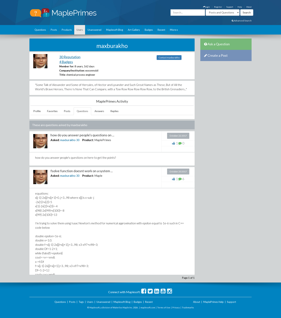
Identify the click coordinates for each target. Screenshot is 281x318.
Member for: (66, 66)
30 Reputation (70, 57)
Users (80, 29)
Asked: (55, 140)
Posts (54, 29)
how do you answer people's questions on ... (82, 135)
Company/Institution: (72, 70)
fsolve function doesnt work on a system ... (82, 171)
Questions (40, 29)
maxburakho (68, 140)
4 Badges (66, 62)
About (249, 7)
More (174, 29)
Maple (98, 175)
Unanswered (94, 29)
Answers (99, 111)
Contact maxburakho (169, 57)
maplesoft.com (147, 307)
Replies (114, 111)
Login (206, 7)
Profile (37, 111)
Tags (81, 301)
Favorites (52, 111)
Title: (62, 74)
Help (240, 7)
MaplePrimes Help (213, 301)
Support (229, 7)
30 (78, 140)
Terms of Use (163, 307)
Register (218, 7)
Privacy (176, 307)
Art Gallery (134, 29)
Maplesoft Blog (114, 29)
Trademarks (188, 307)
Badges (149, 29)
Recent (161, 29)
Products (67, 29)
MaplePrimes (102, 140)
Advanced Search (242, 20)
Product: (88, 140)
